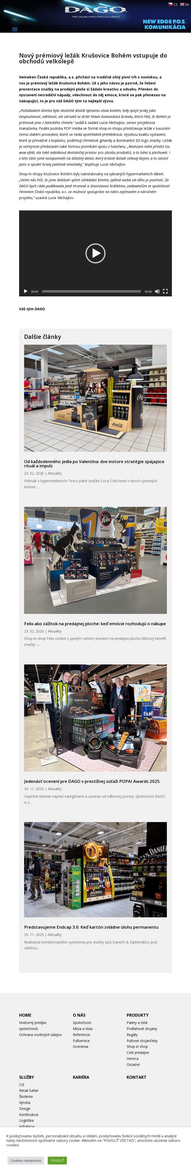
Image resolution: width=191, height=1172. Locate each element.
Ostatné (133, 1064)
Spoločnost (82, 1022)
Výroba (24, 1102)
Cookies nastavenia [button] (26, 1160)
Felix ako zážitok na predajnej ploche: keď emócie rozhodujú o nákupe (95, 623)
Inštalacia (26, 1126)
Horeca (132, 1058)
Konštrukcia (28, 1114)
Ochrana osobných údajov (40, 1034)
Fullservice (81, 1040)
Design (24, 1108)
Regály (132, 1034)
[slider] (91, 291)
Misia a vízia (82, 1028)
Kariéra (81, 1077)
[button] (95, 253)
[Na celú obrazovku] (165, 291)
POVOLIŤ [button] (57, 1160)
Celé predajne (138, 1052)
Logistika (26, 1120)
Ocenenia (80, 1046)
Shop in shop (137, 1046)
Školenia (26, 1096)
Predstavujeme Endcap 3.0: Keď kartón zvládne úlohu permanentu (91, 927)
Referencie (81, 1034)
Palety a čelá (137, 1022)
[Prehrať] (25, 291)
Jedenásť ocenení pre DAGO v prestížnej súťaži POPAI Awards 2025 (92, 781)
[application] (95, 253)
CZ (172, 5)
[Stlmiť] (157, 291)
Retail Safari (28, 1090)
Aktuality (55, 473)
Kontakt (137, 1077)
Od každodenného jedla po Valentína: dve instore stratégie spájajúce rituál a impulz (94, 464)
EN (184, 5)
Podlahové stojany (142, 1028)
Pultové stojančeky (142, 1040)
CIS (21, 1084)
